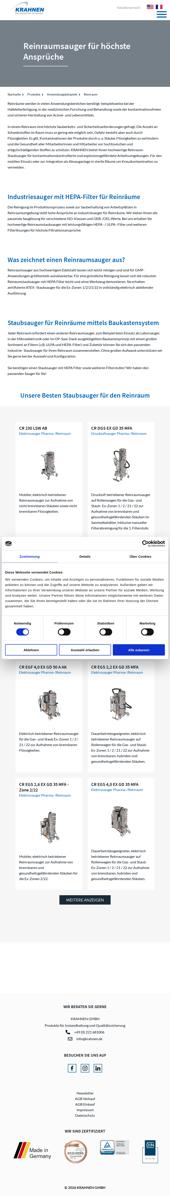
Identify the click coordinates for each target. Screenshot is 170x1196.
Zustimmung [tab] (29, 556)
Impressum (85, 1110)
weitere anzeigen (85, 899)
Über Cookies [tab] (140, 556)
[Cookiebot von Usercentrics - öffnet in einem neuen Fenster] (145, 543)
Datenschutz (85, 1115)
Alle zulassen (138, 650)
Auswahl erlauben (85, 650)
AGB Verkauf (85, 1098)
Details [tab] (85, 556)
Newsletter (85, 1093)
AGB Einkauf (85, 1104)
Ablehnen (31, 650)
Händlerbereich (128, 7)
